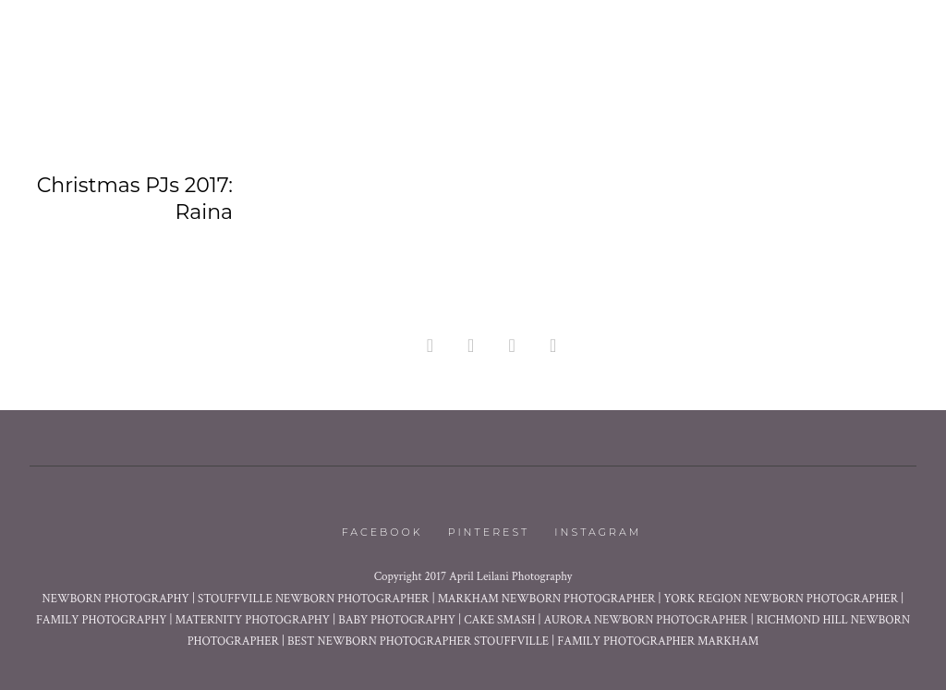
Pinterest (489, 532)
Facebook (382, 532)
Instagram (597, 532)
